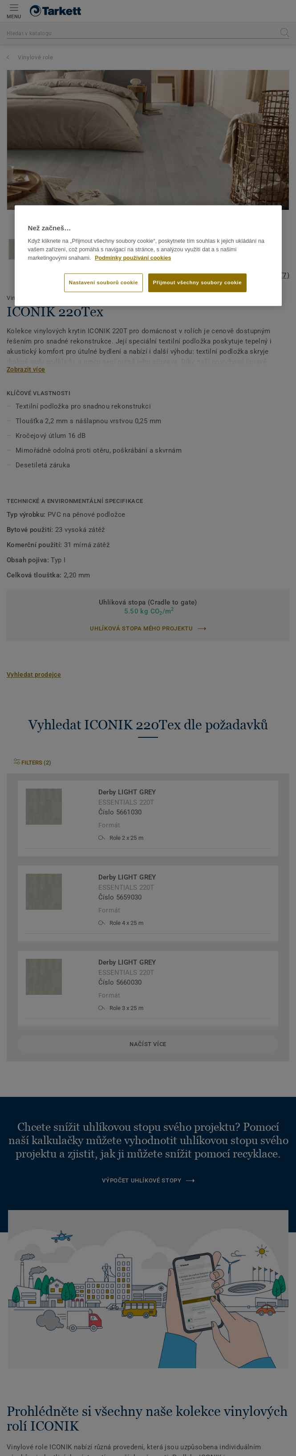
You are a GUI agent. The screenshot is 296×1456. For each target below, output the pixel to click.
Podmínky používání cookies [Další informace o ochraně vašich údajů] (133, 258)
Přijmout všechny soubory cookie (197, 282)
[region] (148, 255)
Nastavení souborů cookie (103, 282)
